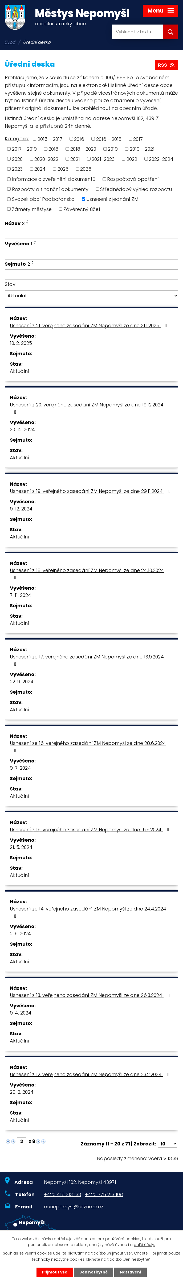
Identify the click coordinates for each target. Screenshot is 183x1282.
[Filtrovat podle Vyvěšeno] (91, 254)
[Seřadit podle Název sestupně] (28, 223)
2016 (79, 138)
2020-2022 (46, 158)
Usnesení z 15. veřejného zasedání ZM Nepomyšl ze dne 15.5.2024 (90, 829)
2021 (75, 158)
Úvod (9, 42)
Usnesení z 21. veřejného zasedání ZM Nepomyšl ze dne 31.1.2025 (89, 325)
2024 (40, 169)
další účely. (144, 1245)
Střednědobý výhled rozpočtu (136, 189)
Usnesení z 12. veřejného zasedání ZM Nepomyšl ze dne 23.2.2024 (91, 1074)
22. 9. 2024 (22, 681)
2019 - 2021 (142, 149)
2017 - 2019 (24, 149)
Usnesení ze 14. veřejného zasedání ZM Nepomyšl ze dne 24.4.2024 (88, 911)
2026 (85, 169)
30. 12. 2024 (22, 429)
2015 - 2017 (50, 138)
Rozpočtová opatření (133, 179)
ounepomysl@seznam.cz (73, 1206)
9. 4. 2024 (20, 1012)
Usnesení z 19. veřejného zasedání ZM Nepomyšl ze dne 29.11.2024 (91, 491)
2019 (113, 149)
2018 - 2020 (83, 149)
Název (15, 223)
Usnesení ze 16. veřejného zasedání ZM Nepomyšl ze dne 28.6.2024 (88, 746)
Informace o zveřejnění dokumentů (53, 179)
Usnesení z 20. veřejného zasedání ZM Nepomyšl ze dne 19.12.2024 (87, 407)
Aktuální (19, 371)
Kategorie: (17, 138)
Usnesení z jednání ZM (112, 199)
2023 (17, 169)
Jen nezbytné (94, 1272)
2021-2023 (103, 158)
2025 (63, 169)
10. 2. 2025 (21, 343)
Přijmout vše (54, 1272)
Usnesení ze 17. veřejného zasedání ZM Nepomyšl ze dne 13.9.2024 (87, 659)
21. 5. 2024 (21, 847)
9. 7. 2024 (20, 768)
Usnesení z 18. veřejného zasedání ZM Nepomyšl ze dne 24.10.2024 (87, 573)
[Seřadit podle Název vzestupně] (28, 221)
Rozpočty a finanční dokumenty (50, 189)
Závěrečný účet (81, 209)
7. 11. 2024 (20, 595)
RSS (167, 65)
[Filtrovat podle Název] (91, 233)
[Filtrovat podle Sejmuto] (91, 274)
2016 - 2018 (108, 138)
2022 (132, 158)
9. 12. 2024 (21, 508)
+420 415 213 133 (62, 1194)
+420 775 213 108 (104, 1194)
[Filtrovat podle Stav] (91, 295)
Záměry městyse (32, 209)
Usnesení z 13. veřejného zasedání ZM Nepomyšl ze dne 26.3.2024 (91, 995)
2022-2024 (161, 158)
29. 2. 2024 (22, 1092)
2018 (53, 149)
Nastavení (130, 1272)
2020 (17, 158)
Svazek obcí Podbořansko (43, 199)
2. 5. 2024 (20, 933)
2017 (138, 138)
